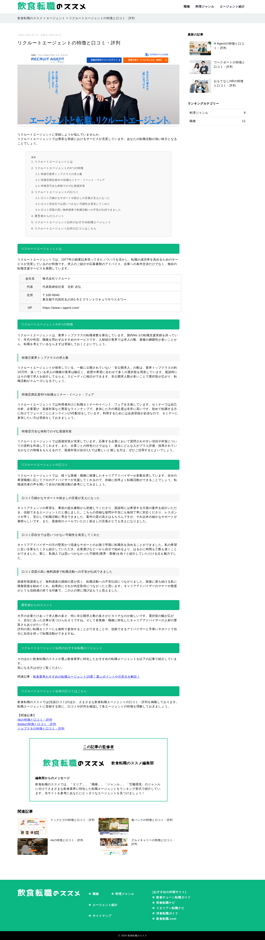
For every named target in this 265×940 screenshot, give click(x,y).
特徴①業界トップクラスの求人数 (61, 174)
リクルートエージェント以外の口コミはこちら (65, 228)
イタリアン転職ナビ (170, 908)
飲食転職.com (166, 918)
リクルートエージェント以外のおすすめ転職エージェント (73, 222)
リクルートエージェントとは (54, 161)
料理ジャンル (204, 6)
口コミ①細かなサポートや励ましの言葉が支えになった (75, 198)
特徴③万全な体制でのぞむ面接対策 (63, 186)
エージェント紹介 (232, 6)
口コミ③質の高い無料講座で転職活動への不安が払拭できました (81, 209)
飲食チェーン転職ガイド (173, 897)
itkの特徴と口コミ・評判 (34, 719)
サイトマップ (102, 915)
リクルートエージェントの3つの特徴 (59, 168)
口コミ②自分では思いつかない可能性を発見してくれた (75, 204)
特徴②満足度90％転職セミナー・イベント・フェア (73, 180)
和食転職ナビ (165, 902)
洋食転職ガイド (167, 913)
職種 (187, 6)
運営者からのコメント (49, 215)
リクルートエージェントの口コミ (57, 192)
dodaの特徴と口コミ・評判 (36, 724)
